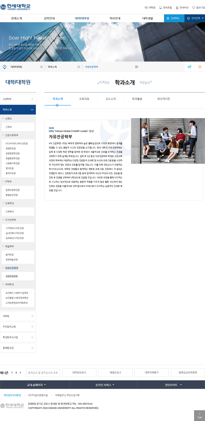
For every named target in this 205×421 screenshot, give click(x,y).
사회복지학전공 (13, 163)
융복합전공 (8, 347)
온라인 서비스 (103, 385)
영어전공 (10, 168)
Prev (12, 372)
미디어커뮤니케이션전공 (17, 143)
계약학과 (9, 284)
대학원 (152, 7)
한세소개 (16, 18)
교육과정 (84, 98)
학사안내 (115, 18)
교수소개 (111, 98)
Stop (16, 372)
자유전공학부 (91, 66)
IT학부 (8, 181)
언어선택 (195, 18)
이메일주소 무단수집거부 (67, 395)
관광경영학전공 (13, 153)
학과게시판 (163, 98)
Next (20, 372)
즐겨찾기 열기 (200, 67)
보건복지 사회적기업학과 (17, 293)
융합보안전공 (12, 195)
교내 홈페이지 (35, 385)
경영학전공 (11, 148)
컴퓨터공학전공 (13, 190)
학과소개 (58, 98)
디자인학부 (10, 219)
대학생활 (147, 18)
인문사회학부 (11, 135)
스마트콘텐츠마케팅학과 (17, 303)
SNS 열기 (189, 67)
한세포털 (167, 7)
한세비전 (184, 7)
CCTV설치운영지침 (38, 395)
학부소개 (52, 66)
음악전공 (10, 254)
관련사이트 (171, 385)
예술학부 (9, 246)
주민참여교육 (9, 326)
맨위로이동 (199, 415)
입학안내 (49, 18)
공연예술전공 (12, 259)
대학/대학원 (82, 18)
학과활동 (137, 98)
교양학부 (7, 99)
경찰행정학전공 (13, 158)
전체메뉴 (175, 18)
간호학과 (9, 203)
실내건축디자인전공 (15, 233)
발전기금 (200, 7)
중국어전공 (11, 173)
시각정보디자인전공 (15, 228)
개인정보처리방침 (12, 395)
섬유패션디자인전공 (15, 238)
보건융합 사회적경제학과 (17, 298)
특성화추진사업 (10, 337)
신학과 (8, 118)
